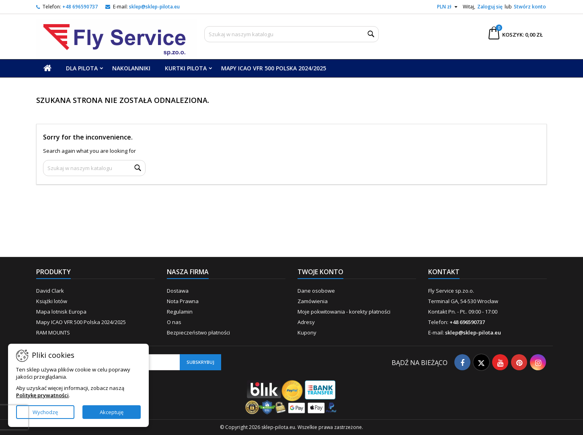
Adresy (306, 322)
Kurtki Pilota (186, 68)
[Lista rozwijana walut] (448, 7)
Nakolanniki (131, 68)
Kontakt (444, 271)
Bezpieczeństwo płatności (198, 332)
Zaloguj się (490, 6)
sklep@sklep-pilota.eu (154, 6)
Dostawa (178, 290)
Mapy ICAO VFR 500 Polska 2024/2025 (273, 68)
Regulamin (180, 311)
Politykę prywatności (42, 395)
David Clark (50, 290)
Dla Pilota (82, 68)
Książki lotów (51, 301)
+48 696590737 (80, 6)
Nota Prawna (183, 301)
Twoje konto (320, 271)
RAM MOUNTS (53, 332)
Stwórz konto (530, 6)
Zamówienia (313, 301)
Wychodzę (45, 412)
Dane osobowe (316, 290)
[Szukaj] (291, 34)
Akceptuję (111, 412)
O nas (174, 322)
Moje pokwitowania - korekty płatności (344, 311)
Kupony (307, 332)
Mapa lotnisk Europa (61, 311)
